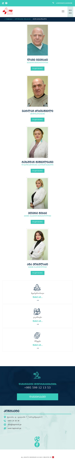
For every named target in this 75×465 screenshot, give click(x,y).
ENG (70, 13)
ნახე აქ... (38, 297)
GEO (70, 10)
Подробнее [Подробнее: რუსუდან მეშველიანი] (37, 171)
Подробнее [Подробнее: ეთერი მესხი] (37, 222)
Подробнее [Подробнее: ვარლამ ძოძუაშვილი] (37, 119)
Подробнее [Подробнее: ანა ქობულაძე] (37, 273)
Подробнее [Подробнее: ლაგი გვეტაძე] (37, 68)
